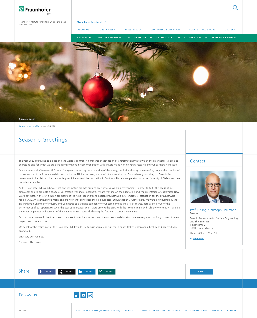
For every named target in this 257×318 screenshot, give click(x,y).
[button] (47, 272)
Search (235, 7)
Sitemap (217, 310)
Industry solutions (110, 37)
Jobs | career (107, 29)
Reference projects (224, 37)
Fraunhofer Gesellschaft (90, 22)
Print (201, 271)
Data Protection (196, 310)
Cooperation (192, 37)
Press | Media (133, 29)
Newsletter (84, 37)
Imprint (130, 310)
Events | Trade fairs (202, 29)
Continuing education (165, 29)
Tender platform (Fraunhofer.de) (98, 310)
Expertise (140, 37)
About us (83, 29)
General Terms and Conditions (160, 310)
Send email (198, 238)
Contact (232, 310)
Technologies (165, 37)
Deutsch (230, 29)
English (22, 126)
